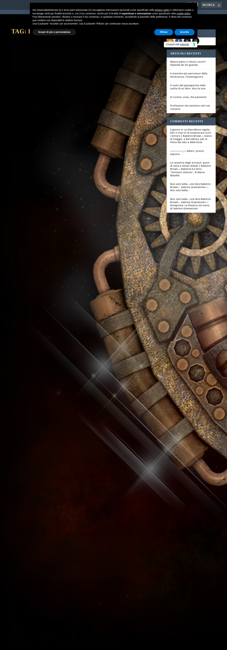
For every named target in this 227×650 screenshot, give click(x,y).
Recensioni (56, 134)
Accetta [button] (184, 32)
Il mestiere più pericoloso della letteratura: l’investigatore (188, 62)
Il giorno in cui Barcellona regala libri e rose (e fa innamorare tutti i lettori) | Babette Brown (190, 120)
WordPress (72, 645)
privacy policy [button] (162, 10)
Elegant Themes (37, 645)
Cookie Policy (108, 645)
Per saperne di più (30, 60)
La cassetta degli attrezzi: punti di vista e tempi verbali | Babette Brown (190, 153)
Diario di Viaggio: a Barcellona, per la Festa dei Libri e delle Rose (191, 126)
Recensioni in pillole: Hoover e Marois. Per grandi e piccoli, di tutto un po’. (124, 179)
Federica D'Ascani (26, 228)
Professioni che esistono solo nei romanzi (190, 94)
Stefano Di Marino (26, 40)
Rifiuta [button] (164, 32)
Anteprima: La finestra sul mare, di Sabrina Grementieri (190, 194)
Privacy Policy (89, 645)
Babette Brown (102, 84)
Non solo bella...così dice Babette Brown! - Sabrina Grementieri (190, 173)
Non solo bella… (180, 177)
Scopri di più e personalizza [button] (54, 32)
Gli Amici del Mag (25, 134)
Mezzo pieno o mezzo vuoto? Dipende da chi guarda (188, 50)
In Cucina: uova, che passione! (188, 84)
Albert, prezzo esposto (187, 140)
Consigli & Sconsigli (109, 78)
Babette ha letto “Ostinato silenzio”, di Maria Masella (187, 159)
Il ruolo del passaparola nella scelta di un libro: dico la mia (188, 74)
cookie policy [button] (183, 13)
